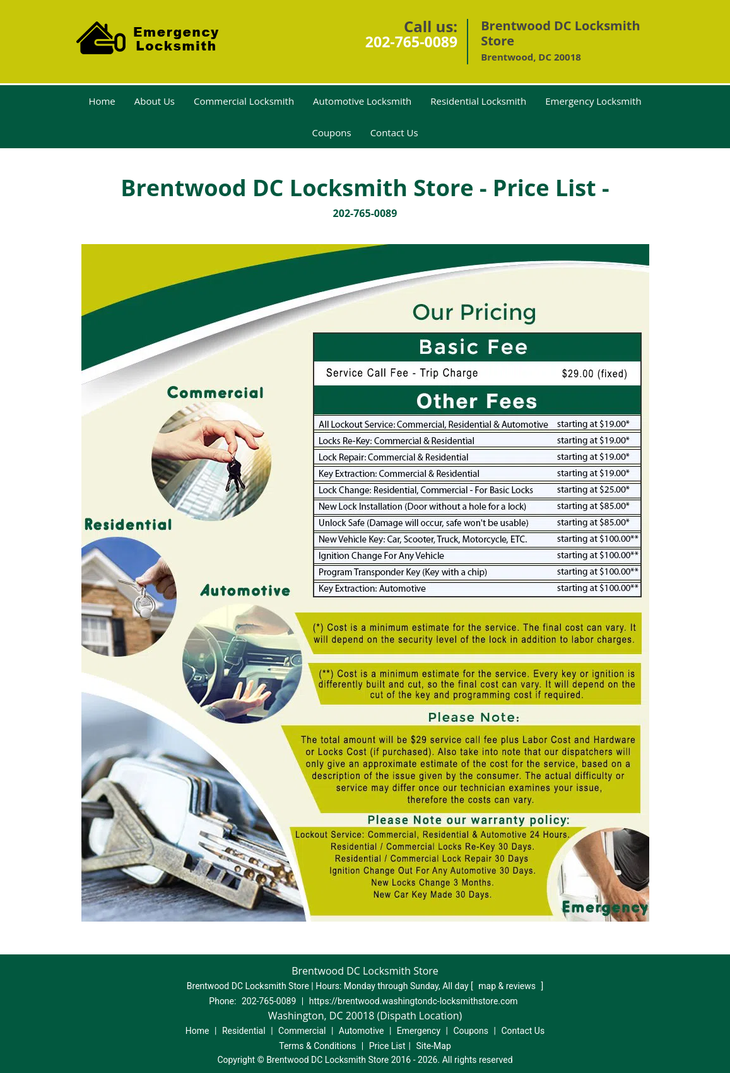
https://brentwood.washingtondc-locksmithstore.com (413, 1001)
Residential (244, 1031)
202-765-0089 (411, 42)
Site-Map (433, 1046)
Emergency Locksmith (593, 101)
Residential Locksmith (478, 101)
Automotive (361, 1031)
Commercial (302, 1031)
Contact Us (394, 132)
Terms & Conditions (317, 1046)
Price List (387, 1046)
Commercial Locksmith (244, 101)
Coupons (331, 132)
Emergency (418, 1031)
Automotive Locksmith (362, 101)
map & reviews (508, 986)
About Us (154, 101)
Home (101, 101)
